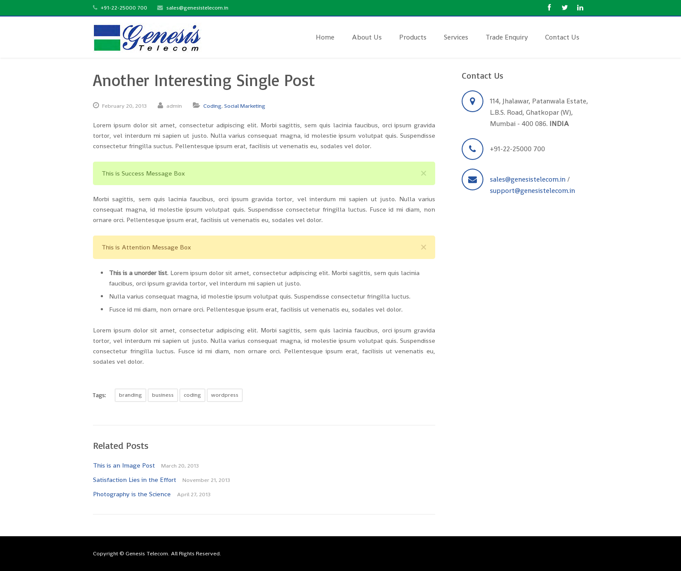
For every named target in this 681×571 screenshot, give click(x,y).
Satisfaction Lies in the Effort (134, 479)
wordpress (224, 394)
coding (192, 394)
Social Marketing (244, 106)
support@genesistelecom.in (532, 190)
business (163, 394)
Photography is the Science (132, 494)
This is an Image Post (124, 465)
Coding (212, 106)
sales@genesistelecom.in (197, 7)
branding (130, 394)
